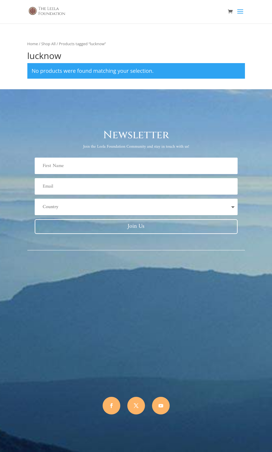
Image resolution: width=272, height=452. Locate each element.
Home (32, 43)
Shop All (48, 43)
